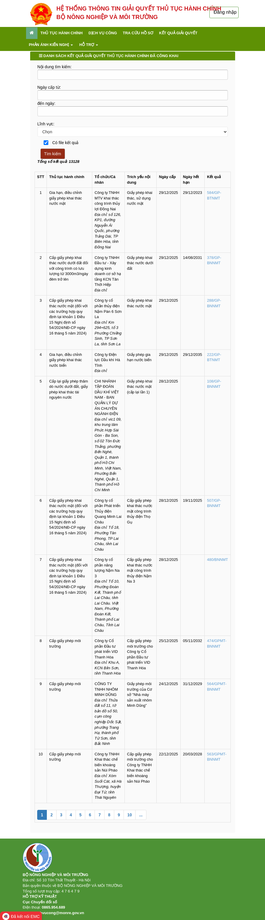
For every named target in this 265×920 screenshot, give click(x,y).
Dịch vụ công (102, 33)
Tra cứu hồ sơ (138, 33)
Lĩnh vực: (45, 124)
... (141, 815)
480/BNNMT (217, 559)
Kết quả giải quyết (178, 33)
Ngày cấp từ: (49, 87)
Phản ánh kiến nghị (51, 44)
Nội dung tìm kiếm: (54, 66)
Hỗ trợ (88, 44)
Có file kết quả (63, 142)
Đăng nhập (225, 12)
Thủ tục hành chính (61, 33)
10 (129, 815)
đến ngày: (46, 103)
